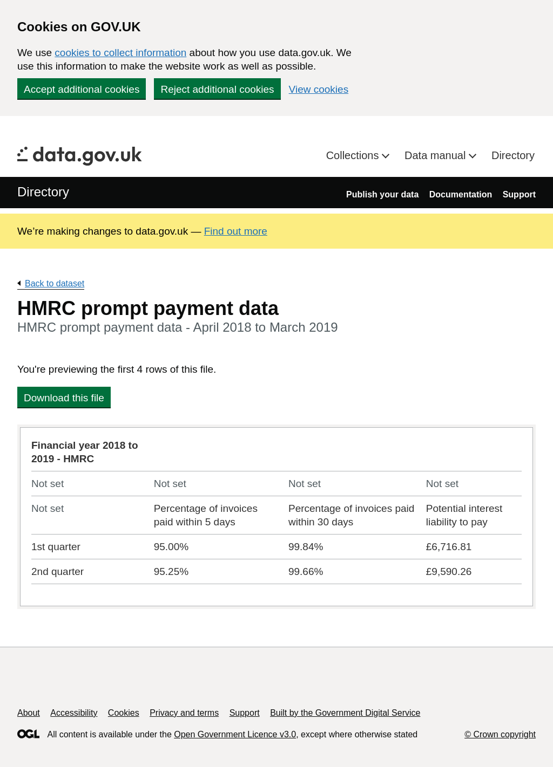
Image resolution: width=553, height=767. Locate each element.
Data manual (436, 155)
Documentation (460, 194)
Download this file (64, 397)
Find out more (235, 231)
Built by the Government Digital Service (345, 712)
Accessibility (73, 712)
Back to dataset (54, 283)
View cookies (319, 89)
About (28, 712)
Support (519, 194)
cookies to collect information (120, 52)
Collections (354, 155)
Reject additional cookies (217, 89)
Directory (513, 155)
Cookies (123, 712)
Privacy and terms (184, 712)
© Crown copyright (500, 734)
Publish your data (382, 194)
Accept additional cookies (81, 89)
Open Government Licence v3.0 (235, 734)
